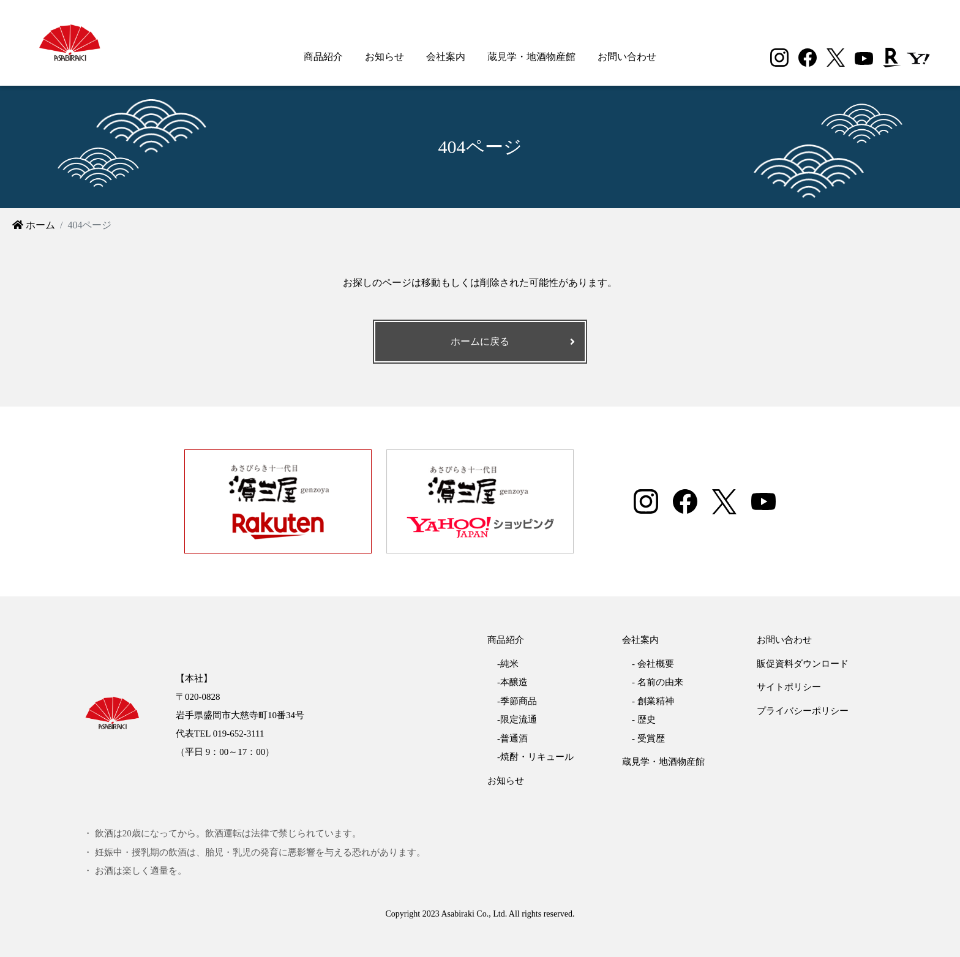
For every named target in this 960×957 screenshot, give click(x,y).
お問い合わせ (627, 56)
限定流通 (518, 719)
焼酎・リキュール (537, 757)
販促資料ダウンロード (803, 664)
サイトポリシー (789, 687)
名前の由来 (660, 682)
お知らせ (384, 56)
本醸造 (514, 682)
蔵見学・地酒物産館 (531, 56)
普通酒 (514, 738)
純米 (509, 664)
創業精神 (655, 701)
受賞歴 (651, 738)
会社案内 (445, 56)
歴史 (646, 719)
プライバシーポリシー (803, 711)
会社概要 (655, 664)
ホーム (33, 225)
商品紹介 (323, 56)
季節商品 (518, 701)
